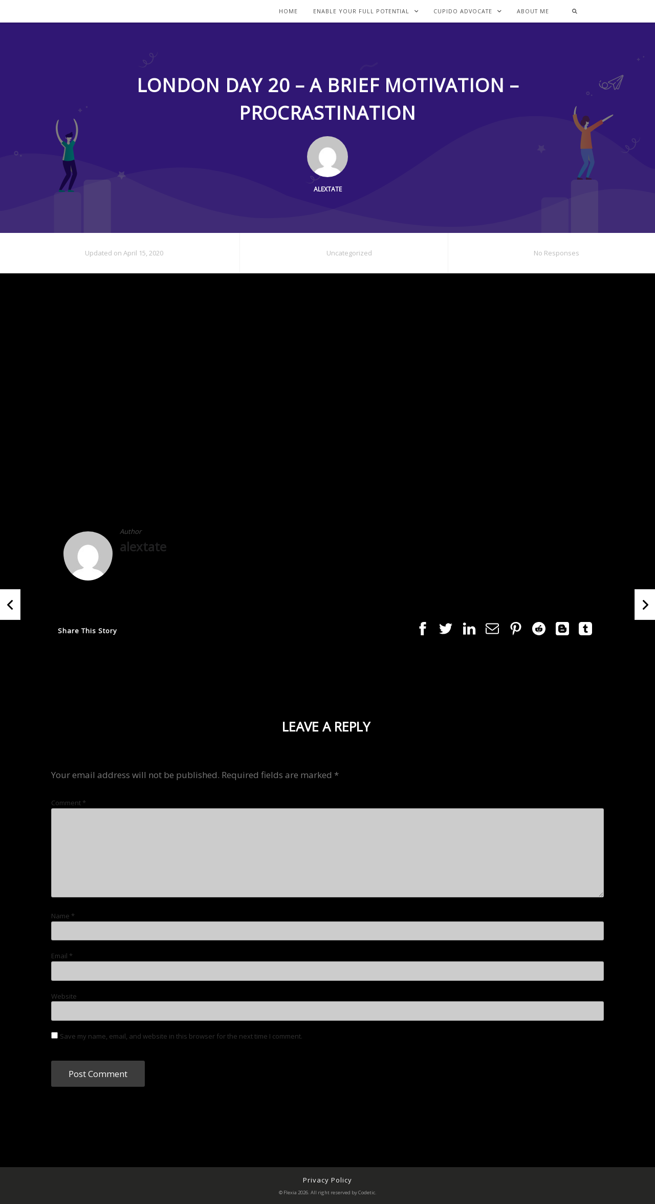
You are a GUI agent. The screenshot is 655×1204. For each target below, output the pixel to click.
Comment (68, 802)
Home (288, 11)
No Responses (556, 252)
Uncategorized (349, 252)
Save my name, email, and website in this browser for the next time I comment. (181, 1036)
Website (64, 996)
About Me (533, 11)
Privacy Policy (327, 1180)
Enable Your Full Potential (366, 11)
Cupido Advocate (467, 11)
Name (63, 915)
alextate (143, 546)
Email (62, 955)
